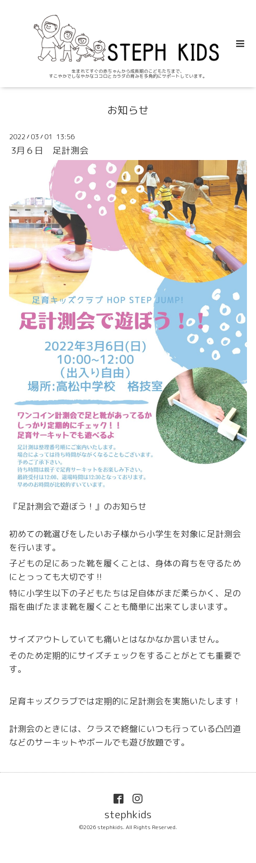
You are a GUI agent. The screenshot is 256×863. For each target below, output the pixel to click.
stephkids (128, 814)
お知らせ (128, 110)
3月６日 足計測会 (50, 150)
